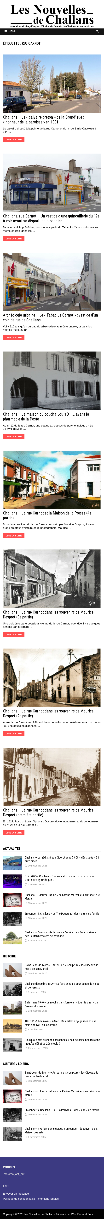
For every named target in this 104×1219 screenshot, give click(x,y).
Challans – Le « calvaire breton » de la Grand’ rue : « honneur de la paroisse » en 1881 (43, 119)
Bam (90, 1214)
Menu (10, 31)
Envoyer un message (16, 1193)
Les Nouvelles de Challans (39, 1214)
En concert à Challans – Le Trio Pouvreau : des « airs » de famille (62, 913)
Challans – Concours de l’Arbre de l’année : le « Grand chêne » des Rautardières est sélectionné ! (60, 934)
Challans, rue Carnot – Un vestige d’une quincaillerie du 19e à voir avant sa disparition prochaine (51, 218)
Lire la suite (15, 140)
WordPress (77, 1214)
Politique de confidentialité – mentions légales (31, 1198)
